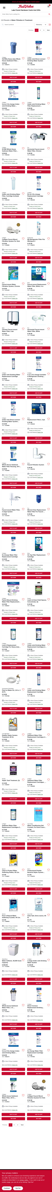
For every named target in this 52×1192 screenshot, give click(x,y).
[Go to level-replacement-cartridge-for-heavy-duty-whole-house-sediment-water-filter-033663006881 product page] (13, 647)
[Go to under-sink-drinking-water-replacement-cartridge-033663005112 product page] (13, 377)
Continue (7, 1188)
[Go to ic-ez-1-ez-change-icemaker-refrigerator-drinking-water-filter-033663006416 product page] (38, 377)
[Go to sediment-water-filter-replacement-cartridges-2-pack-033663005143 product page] (13, 828)
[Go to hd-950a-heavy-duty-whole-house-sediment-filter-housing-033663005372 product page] (13, 61)
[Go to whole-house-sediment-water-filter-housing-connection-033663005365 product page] (13, 467)
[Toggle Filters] (50, 25)
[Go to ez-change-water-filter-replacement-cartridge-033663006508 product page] (13, 557)
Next (48, 30)
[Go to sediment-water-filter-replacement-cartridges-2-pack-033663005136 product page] (38, 738)
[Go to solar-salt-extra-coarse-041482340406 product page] (38, 918)
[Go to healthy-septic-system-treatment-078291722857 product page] (13, 738)
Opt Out (17, 1188)
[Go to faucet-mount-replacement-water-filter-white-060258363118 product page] (38, 287)
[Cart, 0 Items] (48, 6)
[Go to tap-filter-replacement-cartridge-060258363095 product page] (38, 557)
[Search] (49, 14)
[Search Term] (26, 14)
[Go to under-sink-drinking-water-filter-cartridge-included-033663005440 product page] (13, 197)
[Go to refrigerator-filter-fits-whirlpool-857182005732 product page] (38, 242)
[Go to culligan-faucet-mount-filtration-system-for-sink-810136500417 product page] (13, 242)
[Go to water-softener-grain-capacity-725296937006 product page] (13, 963)
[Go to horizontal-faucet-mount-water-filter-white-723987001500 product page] (38, 332)
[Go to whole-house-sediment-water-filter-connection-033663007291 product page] (13, 1098)
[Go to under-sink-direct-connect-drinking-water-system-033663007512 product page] (38, 61)
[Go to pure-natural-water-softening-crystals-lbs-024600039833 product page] (13, 918)
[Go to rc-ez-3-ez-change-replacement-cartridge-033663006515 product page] (38, 197)
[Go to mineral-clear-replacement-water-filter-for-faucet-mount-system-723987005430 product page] (38, 512)
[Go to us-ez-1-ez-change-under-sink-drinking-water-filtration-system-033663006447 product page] (13, 106)
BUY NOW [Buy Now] (13, 81)
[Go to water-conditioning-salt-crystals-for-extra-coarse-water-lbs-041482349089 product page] (38, 828)
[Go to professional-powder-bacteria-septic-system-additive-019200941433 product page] (38, 873)
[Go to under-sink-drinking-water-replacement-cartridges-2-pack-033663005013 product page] (38, 647)
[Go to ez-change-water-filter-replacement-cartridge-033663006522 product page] (38, 1053)
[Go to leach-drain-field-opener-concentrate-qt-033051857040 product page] (38, 602)
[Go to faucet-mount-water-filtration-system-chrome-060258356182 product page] (13, 287)
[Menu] (4, 8)
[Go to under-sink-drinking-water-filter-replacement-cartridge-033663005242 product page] (38, 106)
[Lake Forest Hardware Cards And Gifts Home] (26, 6)
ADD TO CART (13, 77)
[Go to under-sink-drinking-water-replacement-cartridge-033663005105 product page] (38, 693)
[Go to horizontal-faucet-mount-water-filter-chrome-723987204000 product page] (38, 151)
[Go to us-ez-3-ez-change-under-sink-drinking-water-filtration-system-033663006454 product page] (13, 1053)
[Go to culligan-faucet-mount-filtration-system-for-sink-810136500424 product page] (38, 1098)
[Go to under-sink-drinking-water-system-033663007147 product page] (38, 963)
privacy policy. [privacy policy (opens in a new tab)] (24, 1180)
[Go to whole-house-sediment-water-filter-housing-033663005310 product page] (13, 151)
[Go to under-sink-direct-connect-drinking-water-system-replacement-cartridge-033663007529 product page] (13, 422)
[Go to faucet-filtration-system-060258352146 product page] (38, 467)
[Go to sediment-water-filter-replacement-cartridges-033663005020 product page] (38, 783)
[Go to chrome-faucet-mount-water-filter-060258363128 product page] (13, 332)
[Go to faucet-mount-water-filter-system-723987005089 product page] (13, 512)
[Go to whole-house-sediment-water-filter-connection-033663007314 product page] (13, 1008)
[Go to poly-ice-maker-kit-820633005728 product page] (13, 693)
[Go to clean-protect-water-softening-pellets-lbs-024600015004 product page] (13, 873)
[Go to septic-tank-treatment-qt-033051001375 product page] (13, 783)
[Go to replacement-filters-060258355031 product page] (38, 422)
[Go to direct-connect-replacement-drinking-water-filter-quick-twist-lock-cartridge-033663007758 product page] (38, 1008)
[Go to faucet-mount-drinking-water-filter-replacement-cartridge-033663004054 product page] (13, 602)
